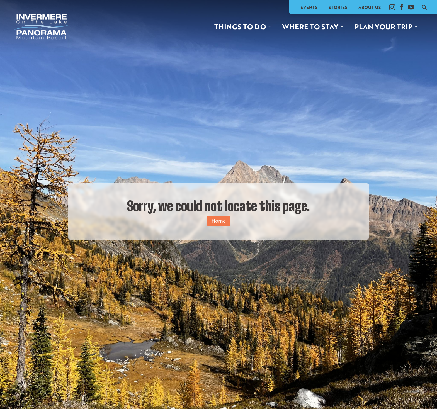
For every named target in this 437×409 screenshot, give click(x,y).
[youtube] (411, 7)
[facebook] (402, 7)
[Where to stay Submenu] (343, 26)
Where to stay (310, 26)
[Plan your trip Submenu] (417, 26)
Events (308, 7)
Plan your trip (383, 26)
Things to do (240, 26)
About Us (369, 7)
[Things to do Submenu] (271, 26)
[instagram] (392, 7)
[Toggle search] (424, 7)
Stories (338, 7)
